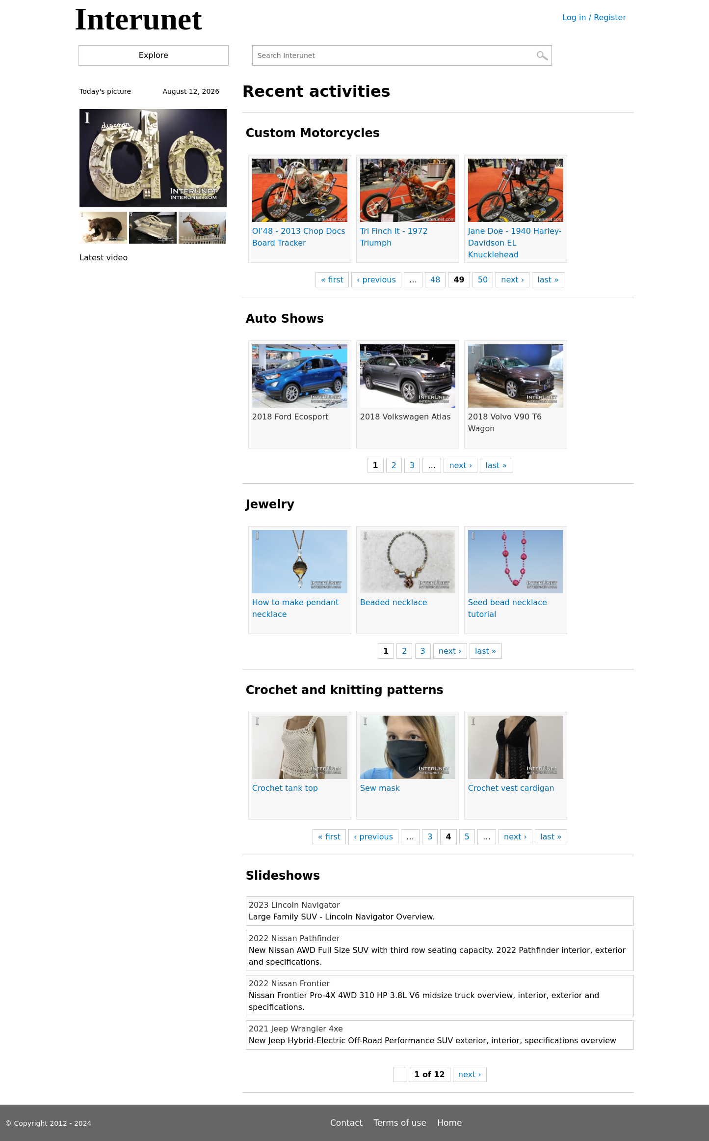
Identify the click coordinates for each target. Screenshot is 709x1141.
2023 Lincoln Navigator (294, 905)
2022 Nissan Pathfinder (294, 938)
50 (483, 279)
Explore (153, 55)
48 (435, 279)
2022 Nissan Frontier (289, 983)
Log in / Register (594, 17)
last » (548, 279)
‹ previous (376, 279)
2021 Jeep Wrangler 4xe (296, 1028)
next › (512, 279)
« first (332, 279)
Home (449, 1123)
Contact (348, 1123)
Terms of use (400, 1123)
